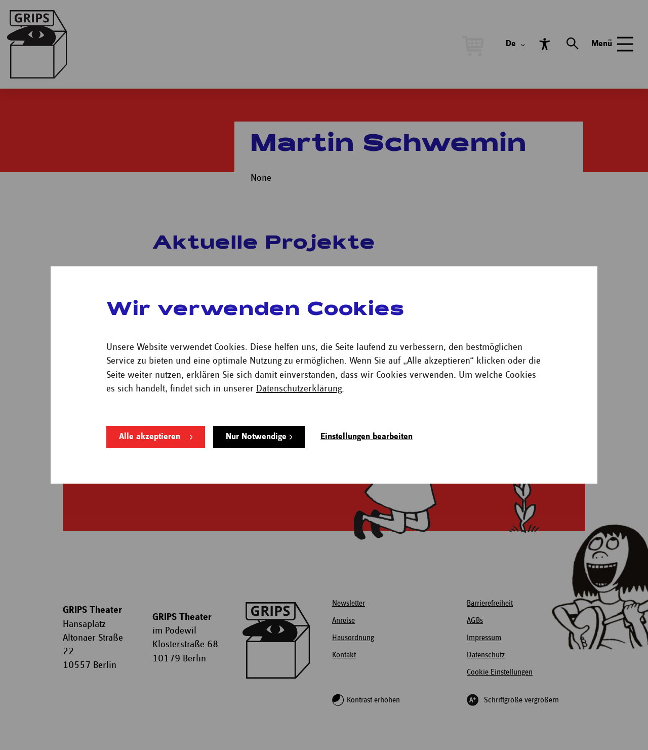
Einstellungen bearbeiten (366, 436)
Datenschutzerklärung (299, 388)
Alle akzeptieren (149, 436)
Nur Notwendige (256, 436)
